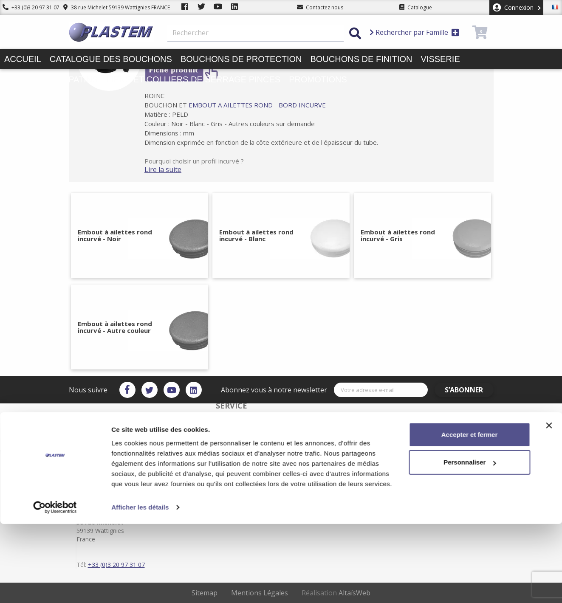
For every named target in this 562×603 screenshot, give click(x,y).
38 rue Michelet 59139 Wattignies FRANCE (111, 7)
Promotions (318, 79)
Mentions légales (315, 470)
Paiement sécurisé (228, 470)
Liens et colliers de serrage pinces (193, 79)
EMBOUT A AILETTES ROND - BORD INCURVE (267, 105)
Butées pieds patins (51, 79)
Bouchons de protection (241, 59)
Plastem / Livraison (318, 463)
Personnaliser (469, 541)
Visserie (440, 59)
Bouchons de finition (361, 59)
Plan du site (309, 484)
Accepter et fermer (469, 513)
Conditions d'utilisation (323, 477)
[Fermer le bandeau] (549, 504)
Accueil (22, 59)
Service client (221, 463)
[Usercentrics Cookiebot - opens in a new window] (55, 586)
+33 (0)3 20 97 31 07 (28, 7)
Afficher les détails (140, 586)
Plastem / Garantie (228, 477)
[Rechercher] (255, 33)
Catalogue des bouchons (111, 59)
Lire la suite (173, 169)
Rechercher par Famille (414, 32)
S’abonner (468, 389)
